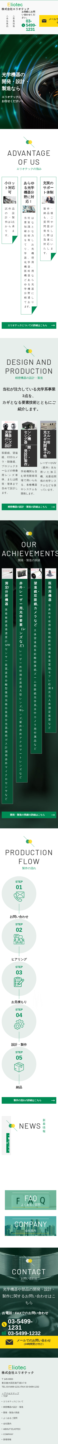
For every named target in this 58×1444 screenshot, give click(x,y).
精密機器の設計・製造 (13, 1407)
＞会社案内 (7, 20)
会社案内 (7, 1423)
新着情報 (7, 1439)
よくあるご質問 (10, 1418)
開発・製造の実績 (11, 1412)
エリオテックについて (13, 1401)
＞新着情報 (14, 20)
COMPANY (8, 1434)
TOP (5, 1396)
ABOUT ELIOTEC (12, 1429)
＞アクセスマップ (10, 1393)
